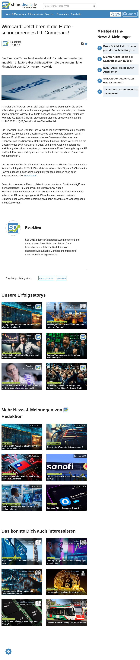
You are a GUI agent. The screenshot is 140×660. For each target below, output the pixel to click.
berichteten (30, 175)
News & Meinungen (15, 14)
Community (63, 14)
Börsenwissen (35, 14)
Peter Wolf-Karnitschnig (24, 541)
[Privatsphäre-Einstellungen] (8, 652)
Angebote (76, 14)
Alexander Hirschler (71, 602)
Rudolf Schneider (72, 572)
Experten (49, 14)
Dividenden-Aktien (46, 278)
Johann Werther (72, 541)
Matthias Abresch (72, 305)
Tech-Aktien (61, 278)
